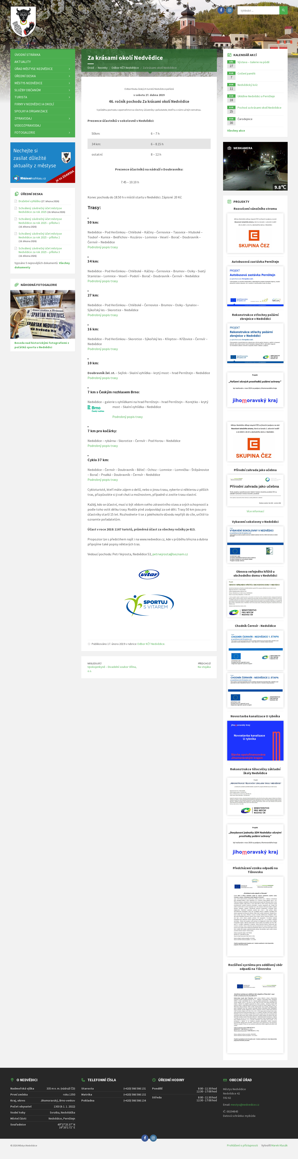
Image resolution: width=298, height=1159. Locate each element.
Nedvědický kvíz (248, 88)
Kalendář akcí (245, 58)
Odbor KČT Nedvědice (151, 647)
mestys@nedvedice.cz (245, 1107)
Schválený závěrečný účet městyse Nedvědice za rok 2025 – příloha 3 (40, 253)
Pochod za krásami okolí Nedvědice (259, 110)
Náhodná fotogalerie (39, 288)
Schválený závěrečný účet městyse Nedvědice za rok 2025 (40, 213)
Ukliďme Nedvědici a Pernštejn (256, 99)
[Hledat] (283, 10)
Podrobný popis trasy (103, 250)
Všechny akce (236, 133)
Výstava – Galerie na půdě (253, 65)
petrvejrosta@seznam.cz (170, 557)
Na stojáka (204, 670)
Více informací (255, 514)
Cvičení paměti (246, 76)
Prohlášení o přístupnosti (242, 1148)
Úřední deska (32, 197)
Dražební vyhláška (30, 204)
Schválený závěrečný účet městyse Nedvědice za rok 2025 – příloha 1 (40, 224)
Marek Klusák (279, 1148)
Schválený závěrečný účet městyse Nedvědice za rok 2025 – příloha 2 (40, 238)
